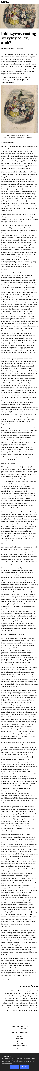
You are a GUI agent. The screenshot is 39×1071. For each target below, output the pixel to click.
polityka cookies (19, 1048)
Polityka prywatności (7, 1063)
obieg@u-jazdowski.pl (19, 1032)
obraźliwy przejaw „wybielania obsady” (20, 726)
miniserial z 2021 (30, 707)
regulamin (19, 1043)
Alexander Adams (7, 49)
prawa (19, 1041)
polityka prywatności (19, 1045)
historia (19, 1036)
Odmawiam (15, 1066)
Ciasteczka (6, 1056)
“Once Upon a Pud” (29, 161)
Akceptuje (24, 1066)
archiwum (19, 1038)
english (20, 49)
